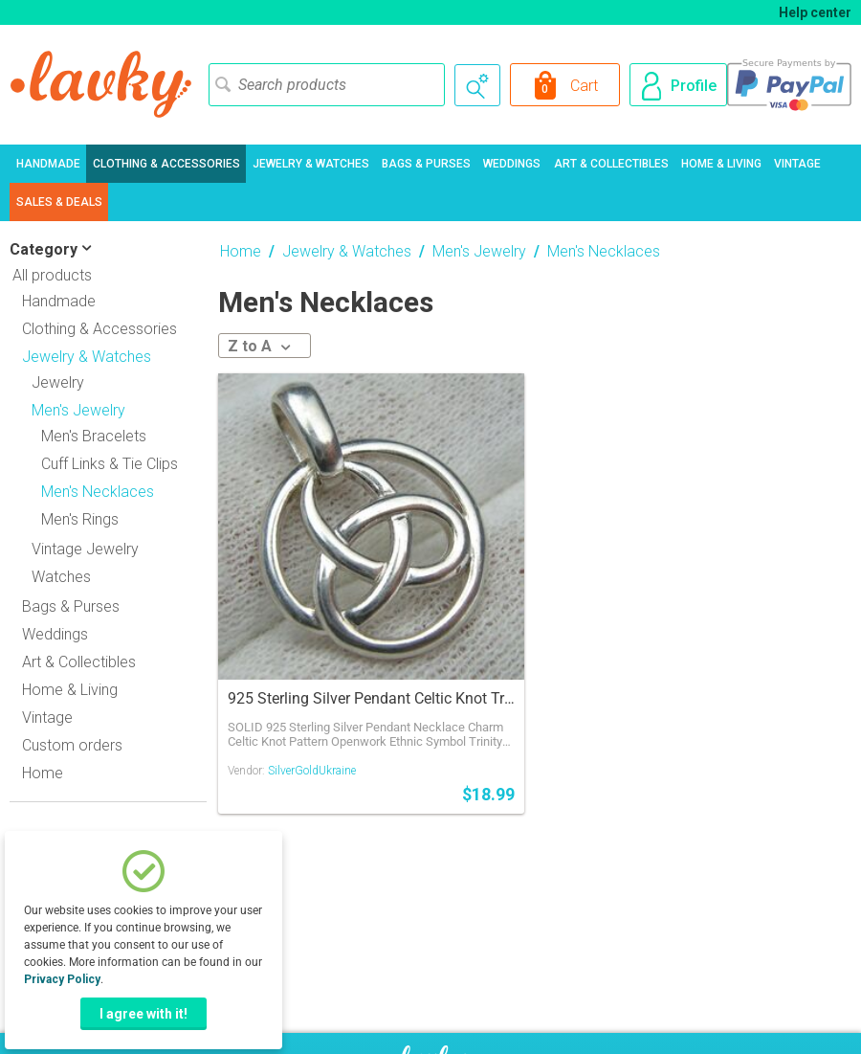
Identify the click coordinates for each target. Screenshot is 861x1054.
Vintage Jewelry (85, 549)
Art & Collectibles (611, 163)
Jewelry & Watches (311, 163)
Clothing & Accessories (166, 163)
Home (42, 773)
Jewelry (58, 382)
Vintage (797, 163)
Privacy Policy (62, 979)
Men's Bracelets (93, 436)
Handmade (48, 163)
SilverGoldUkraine (312, 770)
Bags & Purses (426, 163)
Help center (815, 12)
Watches (61, 577)
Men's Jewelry (479, 251)
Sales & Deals (59, 202)
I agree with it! (143, 1013)
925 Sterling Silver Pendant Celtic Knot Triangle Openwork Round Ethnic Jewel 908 (371, 698)
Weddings (512, 163)
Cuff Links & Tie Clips (109, 464)
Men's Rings (80, 519)
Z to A (259, 346)
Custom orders (72, 745)
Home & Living (721, 163)
